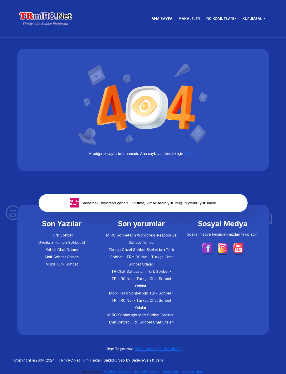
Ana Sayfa (162, 18)
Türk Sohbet (62, 235)
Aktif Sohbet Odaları (61, 257)
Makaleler (189, 18)
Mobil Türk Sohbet (61, 264)
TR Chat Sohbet (125, 271)
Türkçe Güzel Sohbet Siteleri (133, 249)
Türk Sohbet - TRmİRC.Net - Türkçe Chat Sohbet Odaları (142, 256)
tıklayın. (190, 153)
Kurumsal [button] (252, 18)
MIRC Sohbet (117, 235)
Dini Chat (170, 371)
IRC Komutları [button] (220, 18)
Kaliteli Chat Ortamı (61, 249)
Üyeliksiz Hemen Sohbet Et (61, 242)
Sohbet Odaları (117, 371)
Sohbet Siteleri (146, 371)
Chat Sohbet (192, 371)
